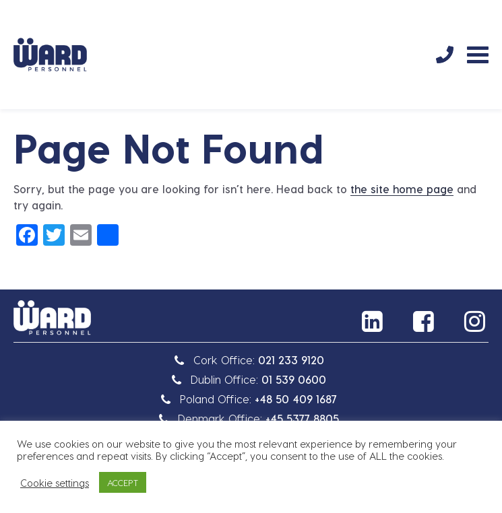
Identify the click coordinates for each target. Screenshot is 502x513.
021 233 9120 (291, 359)
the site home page (401, 188)
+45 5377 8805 (302, 418)
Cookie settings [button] (54, 483)
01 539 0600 (293, 379)
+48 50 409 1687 (296, 398)
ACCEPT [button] (122, 482)
